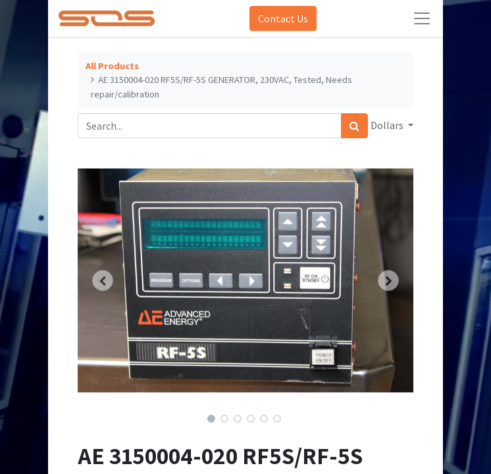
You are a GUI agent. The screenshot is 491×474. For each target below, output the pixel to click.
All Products (112, 66)
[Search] (354, 125)
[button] (103, 280)
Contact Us (283, 18)
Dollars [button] (388, 125)
